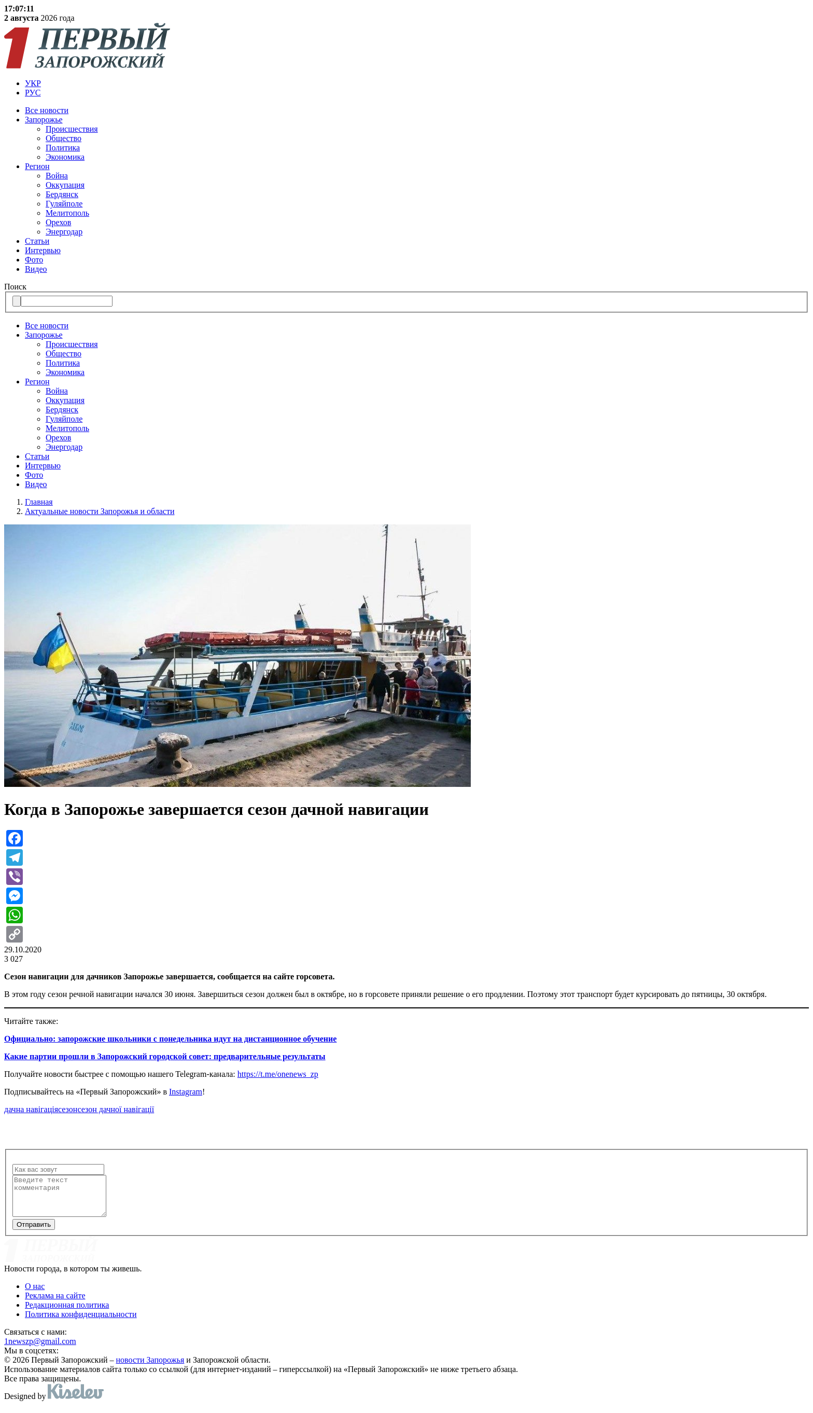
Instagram (185, 1091)
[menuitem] (417, 83)
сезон (67, 1109)
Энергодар (64, 231)
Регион (37, 166)
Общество (63, 138)
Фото (34, 259)
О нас (35, 1294)
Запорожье (44, 119)
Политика (63, 147)
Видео (36, 269)
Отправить (34, 1232)
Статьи (37, 241)
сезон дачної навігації (115, 1109)
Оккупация (65, 185)
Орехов (58, 222)
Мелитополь (67, 213)
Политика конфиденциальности (81, 1322)
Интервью (43, 250)
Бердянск (62, 194)
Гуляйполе (64, 203)
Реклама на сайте (55, 1303)
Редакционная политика (67, 1312)
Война (57, 175)
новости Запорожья (150, 1367)
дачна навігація (31, 1109)
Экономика (65, 157)
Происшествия (72, 128)
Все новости (46, 110)
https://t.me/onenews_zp (277, 1074)
